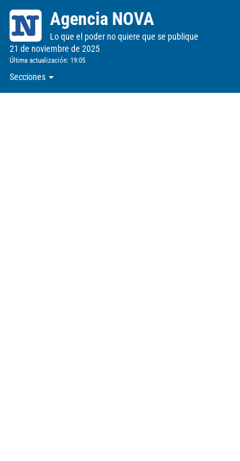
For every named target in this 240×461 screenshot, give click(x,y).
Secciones (32, 77)
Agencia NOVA (102, 18)
